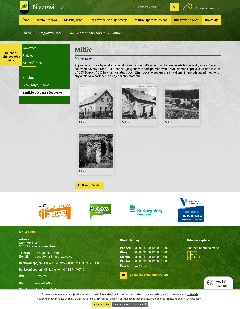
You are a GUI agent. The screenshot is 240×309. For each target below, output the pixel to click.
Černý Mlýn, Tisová (35, 85)
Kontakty (211, 20)
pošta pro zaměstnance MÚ (149, 275)
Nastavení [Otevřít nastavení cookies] (140, 304)
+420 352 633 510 (47, 253)
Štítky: (79, 59)
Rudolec (27, 55)
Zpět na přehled (89, 185)
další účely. (192, 294)
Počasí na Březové (207, 8)
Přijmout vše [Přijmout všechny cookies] (101, 304)
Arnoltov (28, 78)
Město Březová (46, 20)
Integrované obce (186, 20)
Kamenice (29, 48)
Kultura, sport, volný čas (150, 20)
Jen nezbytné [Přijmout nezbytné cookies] (121, 304)
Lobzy (26, 70)
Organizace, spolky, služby (108, 20)
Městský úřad (73, 20)
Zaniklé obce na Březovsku (87, 33)
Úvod (26, 20)
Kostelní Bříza (32, 63)
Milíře (88, 59)
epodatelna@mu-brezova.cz (54, 256)
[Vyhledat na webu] (152, 7)
